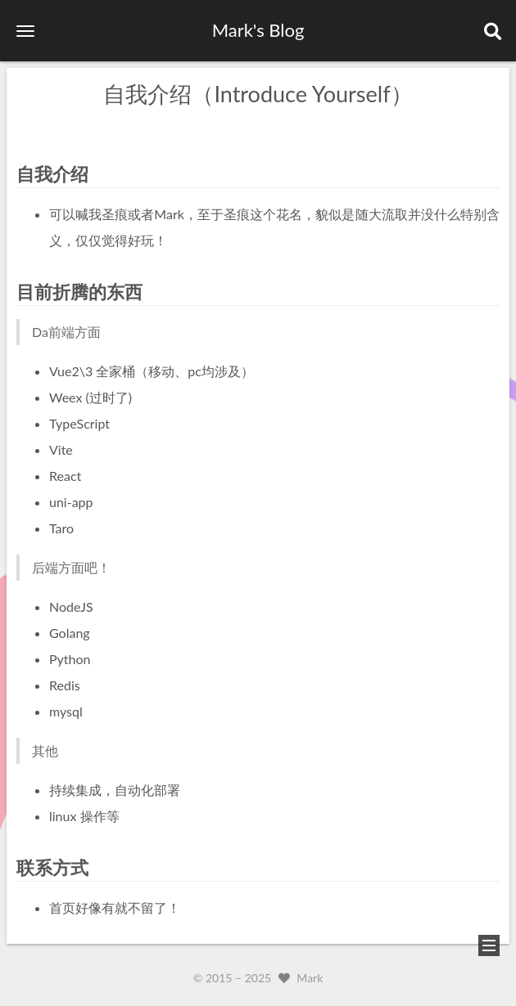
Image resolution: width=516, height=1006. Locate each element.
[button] (25, 30)
